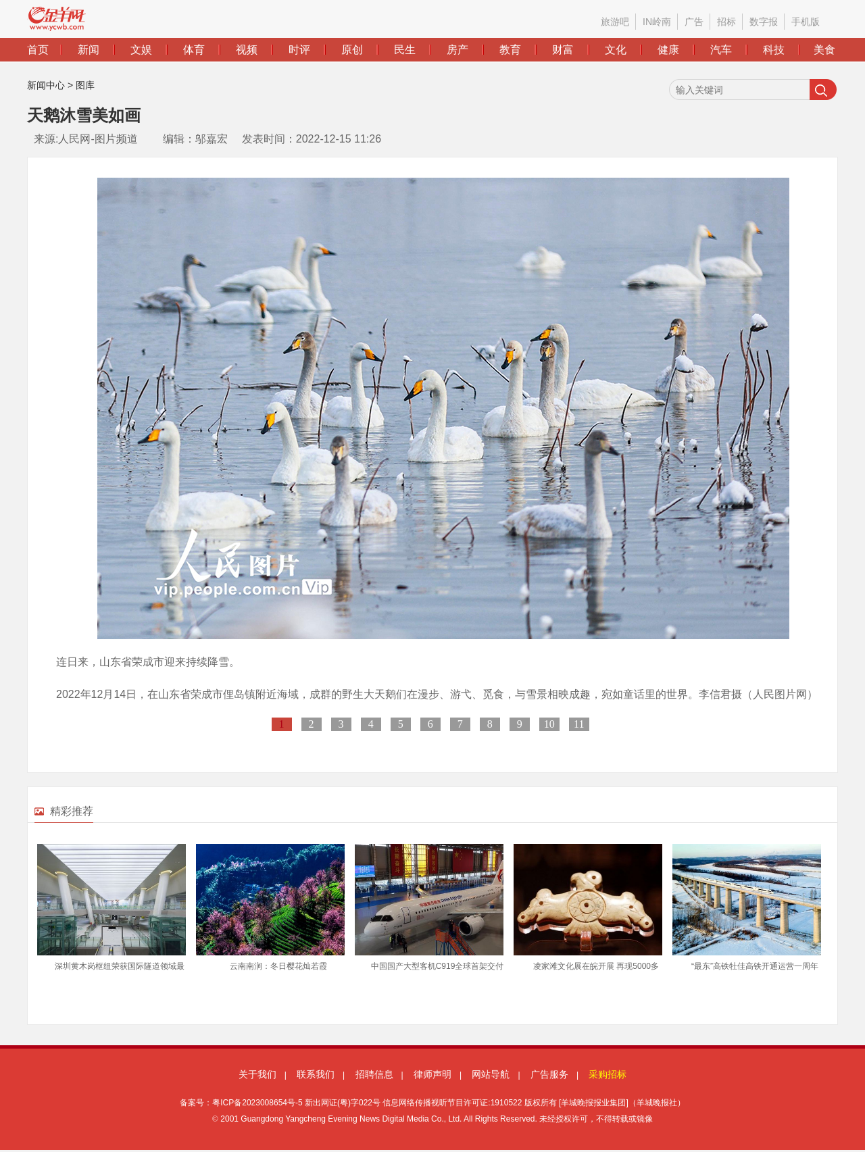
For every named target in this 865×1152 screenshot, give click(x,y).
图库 (85, 85)
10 (549, 724)
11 (579, 724)
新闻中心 (46, 85)
